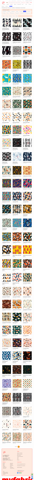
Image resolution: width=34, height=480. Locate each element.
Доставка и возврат (5, 472)
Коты (4, 30)
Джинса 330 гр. (19, 455)
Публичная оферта (19, 467)
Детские (9, 11)
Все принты (4, 11)
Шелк (18, 458)
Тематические (4, 467)
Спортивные (29, 11)
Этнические (11, 467)
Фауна (25, 11)
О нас (3, 471)
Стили (11, 466)
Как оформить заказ (5, 473)
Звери (5, 97)
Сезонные (20, 11)
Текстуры (4, 466)
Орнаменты (13, 11)
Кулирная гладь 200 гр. (20, 456)
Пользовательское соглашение (21, 465)
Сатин (18, 457)
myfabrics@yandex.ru (20, 471)
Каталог (27, 2)
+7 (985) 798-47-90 (20, 470)
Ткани (18, 451)
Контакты (4, 474)
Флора (17, 11)
